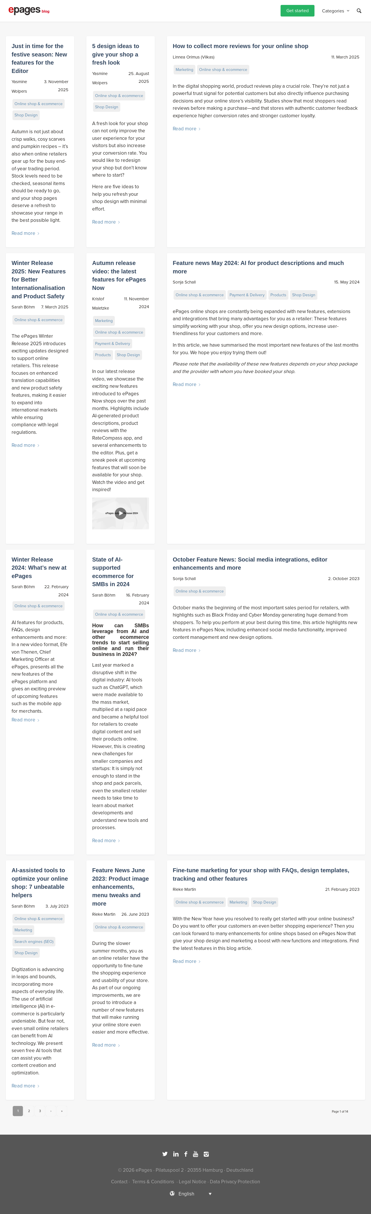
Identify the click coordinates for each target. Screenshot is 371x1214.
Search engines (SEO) (33, 941)
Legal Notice (192, 1182)
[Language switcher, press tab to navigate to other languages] (185, 1194)
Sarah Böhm (23, 307)
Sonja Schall (184, 282)
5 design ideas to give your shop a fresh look (115, 54)
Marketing (184, 69)
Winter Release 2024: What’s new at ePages (39, 567)
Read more (26, 233)
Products (103, 354)
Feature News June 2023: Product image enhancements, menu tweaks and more (120, 886)
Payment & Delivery (112, 343)
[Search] (359, 11)
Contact (119, 1182)
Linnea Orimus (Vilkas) (193, 57)
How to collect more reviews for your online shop (240, 46)
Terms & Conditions (153, 1182)
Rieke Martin (103, 914)
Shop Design (26, 115)
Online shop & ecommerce (38, 103)
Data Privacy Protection (235, 1182)
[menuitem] (297, 11)
